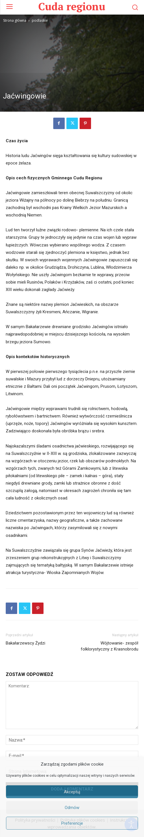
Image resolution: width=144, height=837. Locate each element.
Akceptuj (72, 791)
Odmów (72, 807)
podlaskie (40, 20)
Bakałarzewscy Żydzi (25, 643)
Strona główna (14, 20)
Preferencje (72, 823)
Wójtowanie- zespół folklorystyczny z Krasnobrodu (109, 646)
